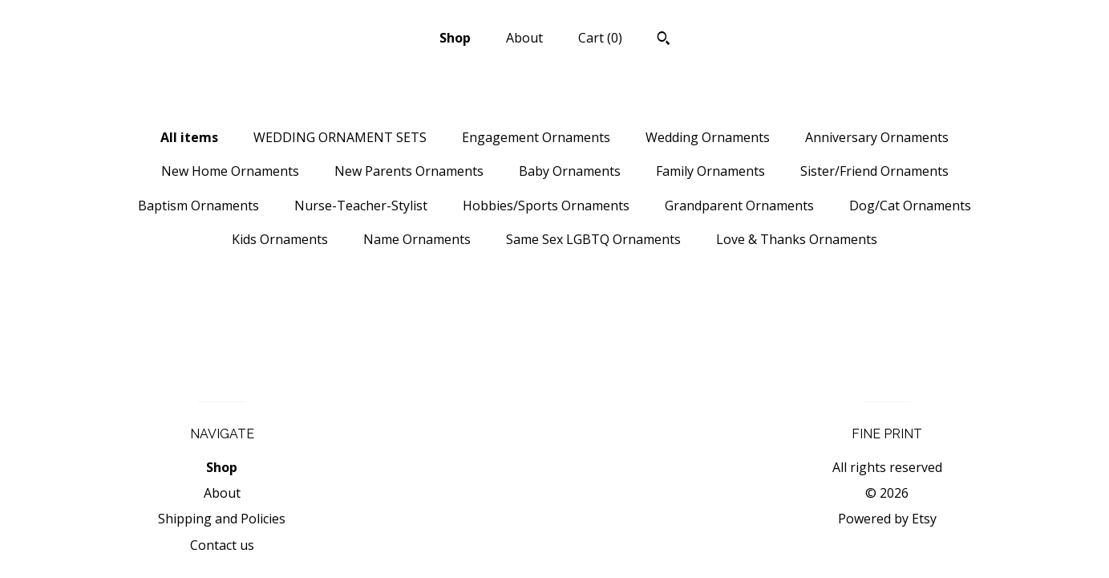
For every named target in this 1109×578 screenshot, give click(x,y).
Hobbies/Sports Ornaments (546, 205)
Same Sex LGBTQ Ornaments (593, 239)
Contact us (222, 545)
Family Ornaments (710, 171)
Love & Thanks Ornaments (796, 239)
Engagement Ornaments (536, 137)
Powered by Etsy (887, 518)
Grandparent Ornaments (739, 205)
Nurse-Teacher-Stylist (360, 205)
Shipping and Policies (221, 518)
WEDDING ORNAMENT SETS (340, 137)
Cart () (600, 38)
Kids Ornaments (280, 239)
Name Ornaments (417, 239)
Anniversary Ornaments (877, 137)
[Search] (664, 40)
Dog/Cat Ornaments (910, 205)
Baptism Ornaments (198, 205)
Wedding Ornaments (708, 137)
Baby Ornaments (570, 171)
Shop (455, 38)
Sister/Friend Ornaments (874, 171)
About (524, 38)
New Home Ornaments (230, 171)
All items (189, 137)
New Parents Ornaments (409, 171)
